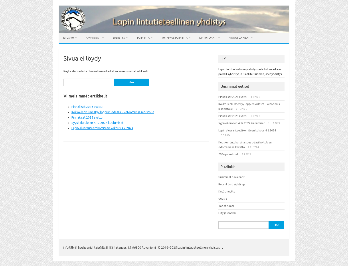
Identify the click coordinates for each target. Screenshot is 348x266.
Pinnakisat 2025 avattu (87, 117)
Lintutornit (208, 37)
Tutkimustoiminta (174, 37)
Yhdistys (119, 37)
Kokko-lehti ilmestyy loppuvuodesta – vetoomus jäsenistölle (112, 112)
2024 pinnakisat (228, 154)
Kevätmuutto (226, 191)
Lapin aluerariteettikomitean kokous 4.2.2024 (102, 128)
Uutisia (222, 198)
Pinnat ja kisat (239, 37)
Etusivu (68, 37)
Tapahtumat (226, 205)
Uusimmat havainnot (231, 177)
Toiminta (143, 37)
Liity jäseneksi (227, 212)
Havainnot (93, 37)
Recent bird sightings (231, 184)
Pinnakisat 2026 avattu (87, 107)
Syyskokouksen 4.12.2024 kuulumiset (97, 123)
